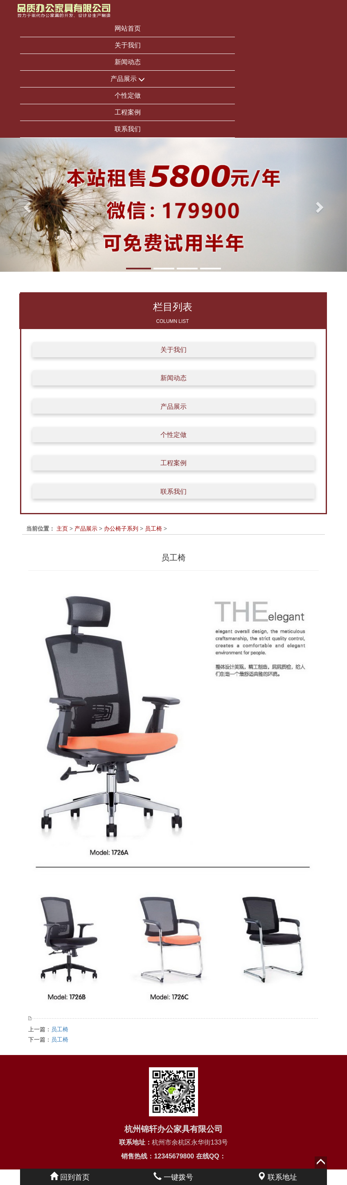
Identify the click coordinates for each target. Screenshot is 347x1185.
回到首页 (70, 1177)
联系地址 (277, 1177)
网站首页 (128, 28)
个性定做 (128, 95)
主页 (62, 528)
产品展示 (127, 79)
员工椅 (153, 528)
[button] (26, 205)
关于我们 (128, 45)
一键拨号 (173, 1177)
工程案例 (128, 112)
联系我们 (128, 128)
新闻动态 (128, 61)
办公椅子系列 (121, 528)
